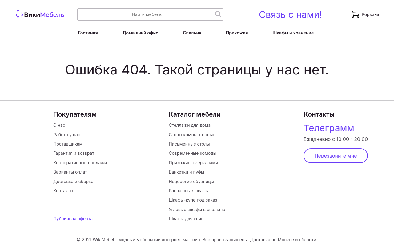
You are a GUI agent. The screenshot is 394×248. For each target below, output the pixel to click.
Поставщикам (67, 143)
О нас (59, 125)
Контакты (63, 190)
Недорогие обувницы (191, 181)
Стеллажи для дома (190, 125)
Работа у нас (66, 134)
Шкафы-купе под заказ (193, 199)
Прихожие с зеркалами (193, 162)
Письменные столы (189, 143)
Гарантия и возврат (73, 153)
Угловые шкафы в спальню (197, 209)
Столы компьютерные (192, 134)
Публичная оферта (73, 218)
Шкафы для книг (186, 218)
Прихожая (237, 32)
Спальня (192, 32)
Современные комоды (192, 153)
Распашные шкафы (189, 190)
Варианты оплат (70, 171)
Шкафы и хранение (293, 32)
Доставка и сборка (73, 181)
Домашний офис (140, 32)
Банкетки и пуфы (186, 171)
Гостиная (88, 32)
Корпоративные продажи (80, 162)
